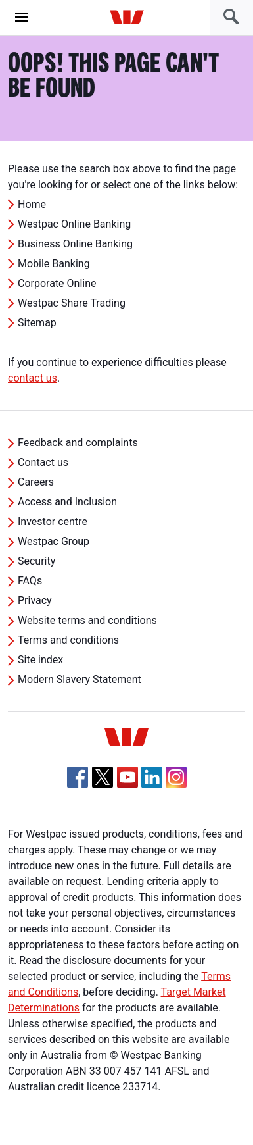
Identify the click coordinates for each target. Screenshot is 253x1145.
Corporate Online (57, 283)
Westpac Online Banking (74, 224)
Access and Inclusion (67, 502)
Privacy (35, 600)
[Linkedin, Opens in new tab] (152, 777)
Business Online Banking (75, 244)
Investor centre (52, 521)
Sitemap (37, 323)
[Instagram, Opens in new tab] (176, 784)
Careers (36, 482)
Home (32, 204)
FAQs (30, 580)
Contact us (43, 462)
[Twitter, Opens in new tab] (102, 777)
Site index (40, 659)
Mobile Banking (54, 263)
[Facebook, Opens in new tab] (77, 777)
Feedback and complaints (78, 442)
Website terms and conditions (87, 620)
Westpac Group (53, 541)
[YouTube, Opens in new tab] (127, 777)
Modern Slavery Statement (79, 679)
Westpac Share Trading (72, 303)
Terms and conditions (68, 640)
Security (36, 561)
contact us (32, 378)
